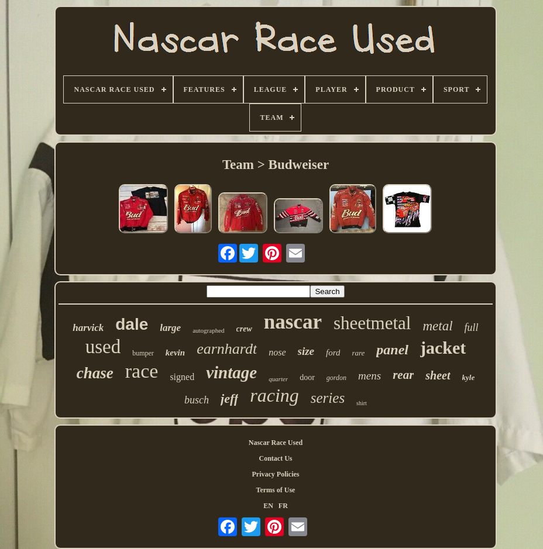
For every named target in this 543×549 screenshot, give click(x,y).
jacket (443, 347)
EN (268, 506)
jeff (229, 398)
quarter (278, 378)
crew (244, 328)
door (307, 377)
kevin (175, 352)
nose (277, 352)
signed (182, 377)
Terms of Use (275, 490)
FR (283, 506)
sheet (437, 375)
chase (95, 373)
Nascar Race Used (276, 442)
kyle (468, 377)
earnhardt (227, 348)
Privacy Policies (275, 474)
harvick (88, 327)
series (328, 398)
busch (196, 400)
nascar (293, 321)
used (103, 346)
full (472, 327)
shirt (361, 403)
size (306, 351)
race (142, 371)
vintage (231, 372)
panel (392, 349)
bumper (143, 353)
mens (369, 376)
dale (131, 324)
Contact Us (275, 458)
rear (403, 375)
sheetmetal (372, 323)
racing (274, 395)
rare (358, 352)
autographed (208, 330)
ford (333, 352)
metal (437, 326)
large (170, 327)
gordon (336, 378)
